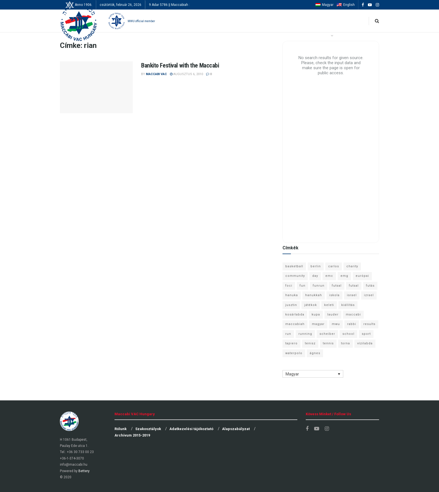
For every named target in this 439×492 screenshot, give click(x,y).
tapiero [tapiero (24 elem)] (291, 343)
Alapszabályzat (236, 429)
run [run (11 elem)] (288, 334)
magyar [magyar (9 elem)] (318, 324)
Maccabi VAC (156, 74)
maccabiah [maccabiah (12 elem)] (295, 324)
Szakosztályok (148, 429)
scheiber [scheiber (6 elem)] (327, 334)
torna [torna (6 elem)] (345, 343)
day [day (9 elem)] (315, 276)
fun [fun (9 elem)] (302, 285)
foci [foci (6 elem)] (288, 285)
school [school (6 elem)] (348, 334)
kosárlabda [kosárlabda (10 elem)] (294, 314)
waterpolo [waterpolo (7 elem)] (293, 353)
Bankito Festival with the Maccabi (180, 65)
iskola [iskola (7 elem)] (334, 295)
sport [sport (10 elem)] (366, 334)
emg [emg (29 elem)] (344, 276)
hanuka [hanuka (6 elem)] (291, 295)
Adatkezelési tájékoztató (191, 429)
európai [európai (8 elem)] (362, 276)
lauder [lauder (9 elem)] (332, 314)
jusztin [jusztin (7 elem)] (291, 305)
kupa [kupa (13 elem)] (316, 314)
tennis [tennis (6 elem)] (328, 343)
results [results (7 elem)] (369, 324)
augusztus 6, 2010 (186, 74)
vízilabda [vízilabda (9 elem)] (365, 343)
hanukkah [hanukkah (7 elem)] (313, 295)
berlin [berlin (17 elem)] (315, 266)
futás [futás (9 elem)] (370, 285)
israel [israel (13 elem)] (352, 295)
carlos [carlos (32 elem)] (333, 266)
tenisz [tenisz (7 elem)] (310, 343)
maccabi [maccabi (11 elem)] (353, 314)
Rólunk (121, 429)
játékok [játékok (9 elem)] (310, 305)
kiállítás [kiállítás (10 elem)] (348, 305)
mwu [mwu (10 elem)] (336, 324)
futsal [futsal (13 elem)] (337, 285)
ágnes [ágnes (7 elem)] (315, 353)
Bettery (84, 471)
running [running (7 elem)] (305, 334)
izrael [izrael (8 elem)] (369, 295)
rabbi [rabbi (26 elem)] (351, 324)
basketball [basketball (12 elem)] (294, 266)
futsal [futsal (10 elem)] (354, 285)
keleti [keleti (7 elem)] (329, 305)
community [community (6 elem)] (295, 276)
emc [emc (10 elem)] (329, 276)
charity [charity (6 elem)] (352, 266)
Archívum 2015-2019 (132, 435)
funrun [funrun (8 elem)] (318, 285)
